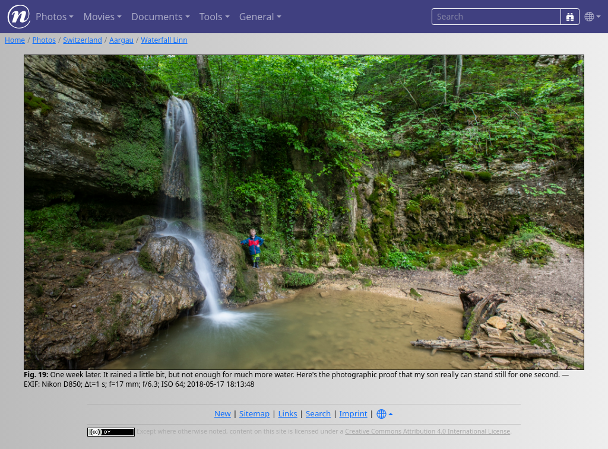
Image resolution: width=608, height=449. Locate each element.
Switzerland (82, 40)
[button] (590, 17)
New (222, 413)
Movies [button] (99, 16)
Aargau (121, 40)
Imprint (354, 413)
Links (287, 413)
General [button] (256, 16)
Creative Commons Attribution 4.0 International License (427, 431)
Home (15, 40)
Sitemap (254, 413)
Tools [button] (211, 16)
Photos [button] (51, 16)
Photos (44, 40)
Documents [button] (156, 16)
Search (318, 413)
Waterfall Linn (164, 40)
